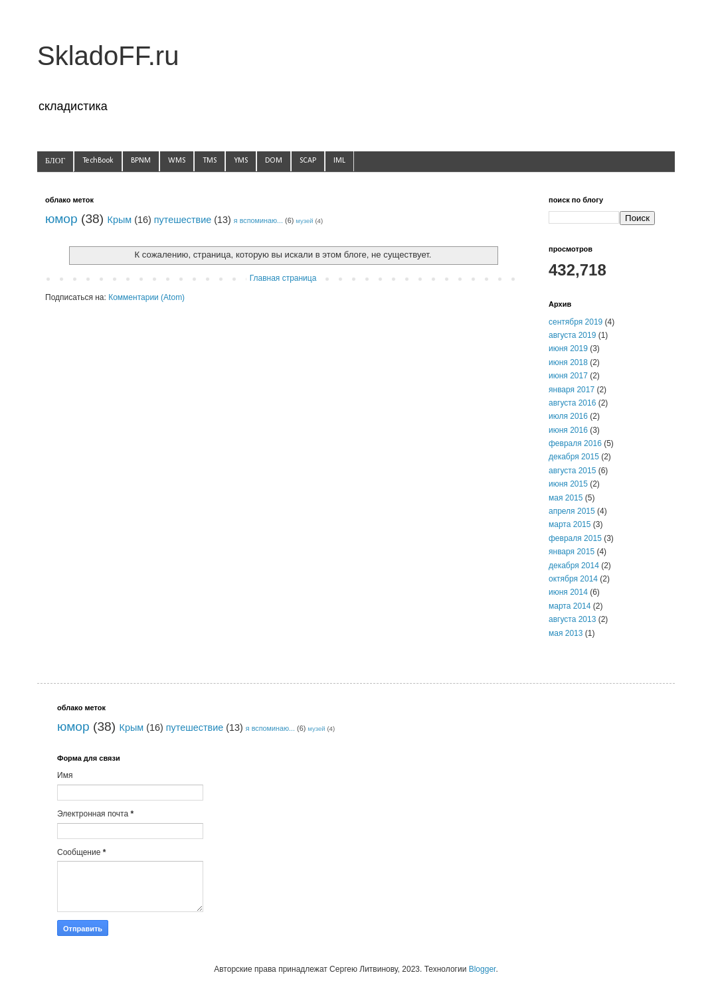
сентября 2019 (575, 322)
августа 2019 (572, 335)
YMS (241, 161)
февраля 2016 (575, 443)
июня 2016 (568, 430)
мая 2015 (565, 497)
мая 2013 (565, 633)
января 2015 (571, 551)
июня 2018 (568, 362)
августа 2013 (572, 619)
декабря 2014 (574, 565)
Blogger (482, 969)
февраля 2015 (575, 538)
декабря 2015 (574, 456)
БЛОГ (55, 161)
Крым (120, 219)
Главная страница (283, 278)
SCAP (308, 161)
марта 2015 (569, 524)
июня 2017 (568, 375)
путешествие (182, 219)
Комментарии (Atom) (146, 297)
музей (304, 220)
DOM (273, 161)
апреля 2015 (572, 511)
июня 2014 (568, 592)
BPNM (141, 161)
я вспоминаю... (258, 220)
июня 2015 (568, 484)
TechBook (98, 161)
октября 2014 (573, 578)
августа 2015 (572, 470)
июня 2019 (568, 348)
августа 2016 (572, 403)
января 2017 (571, 389)
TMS (210, 161)
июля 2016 (568, 416)
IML (339, 161)
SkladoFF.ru (108, 55)
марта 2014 (569, 606)
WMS (176, 161)
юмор (61, 219)
